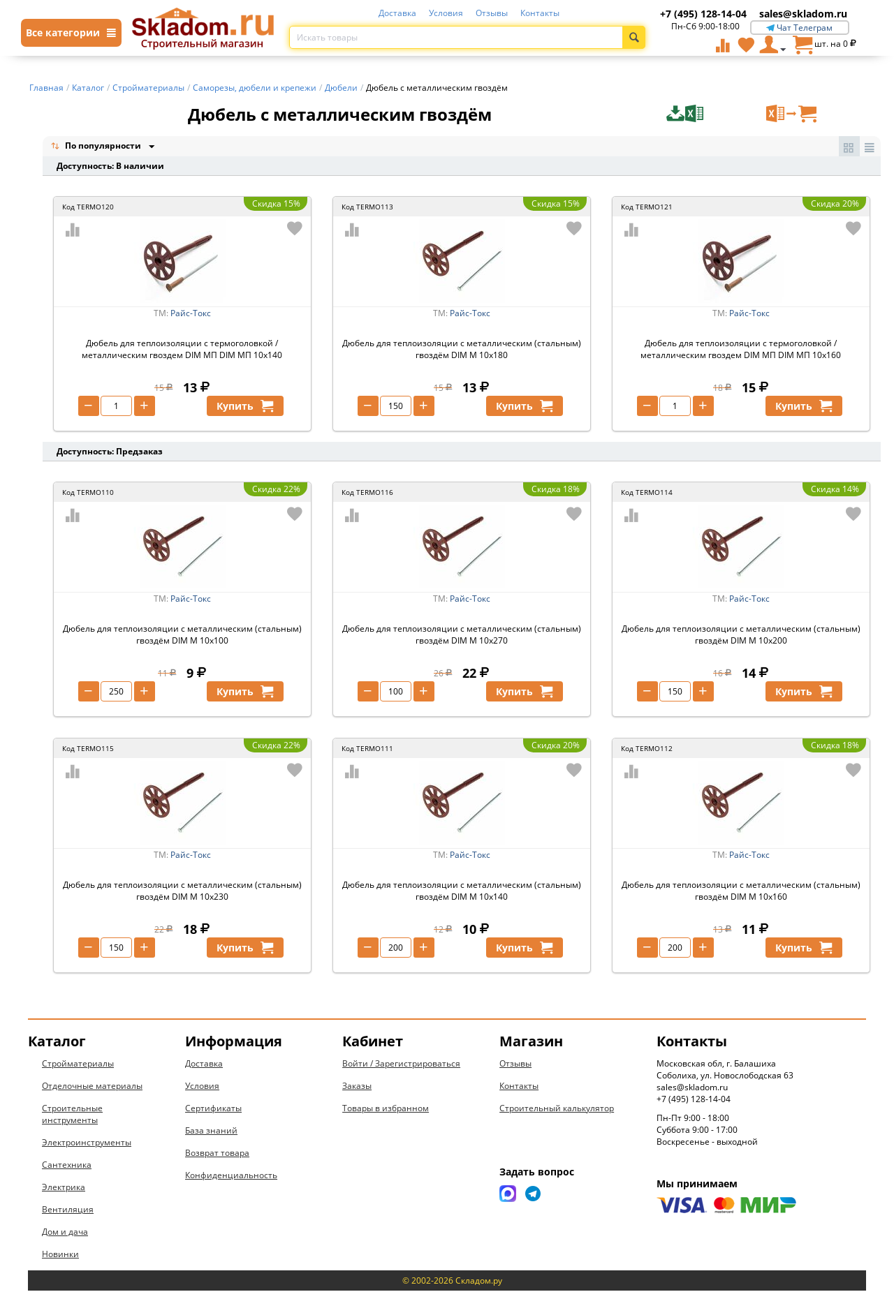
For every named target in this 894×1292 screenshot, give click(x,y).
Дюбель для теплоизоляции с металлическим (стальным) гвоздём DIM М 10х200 (741, 636)
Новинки (60, 1255)
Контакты (539, 13)
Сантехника (66, 1166)
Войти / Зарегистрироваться (401, 1065)
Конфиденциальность (231, 1176)
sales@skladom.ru (803, 13)
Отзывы (492, 13)
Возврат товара (217, 1154)
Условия (446, 13)
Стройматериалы (78, 1065)
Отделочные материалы (92, 1087)
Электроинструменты (86, 1144)
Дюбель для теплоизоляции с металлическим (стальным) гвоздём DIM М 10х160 (741, 892)
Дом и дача (65, 1233)
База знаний (211, 1132)
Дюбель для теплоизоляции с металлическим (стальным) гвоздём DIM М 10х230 (182, 892)
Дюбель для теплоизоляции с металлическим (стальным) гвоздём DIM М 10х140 (461, 892)
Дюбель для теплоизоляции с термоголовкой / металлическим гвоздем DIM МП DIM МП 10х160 (740, 350)
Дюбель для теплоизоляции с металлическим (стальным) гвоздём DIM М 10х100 (182, 636)
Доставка (397, 13)
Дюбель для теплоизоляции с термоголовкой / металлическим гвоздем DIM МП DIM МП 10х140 (182, 350)
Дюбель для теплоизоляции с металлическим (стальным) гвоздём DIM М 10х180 (461, 350)
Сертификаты (213, 1109)
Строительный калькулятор (556, 1109)
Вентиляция (68, 1211)
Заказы (357, 1087)
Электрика (63, 1188)
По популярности (97, 147)
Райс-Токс (190, 314)
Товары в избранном (385, 1109)
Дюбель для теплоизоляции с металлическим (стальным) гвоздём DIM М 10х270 (461, 636)
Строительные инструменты (72, 1115)
